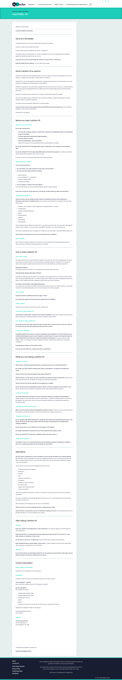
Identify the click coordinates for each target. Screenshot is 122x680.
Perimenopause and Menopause (77, 4)
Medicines (31, 4)
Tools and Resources (44, 4)
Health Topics (59, 4)
